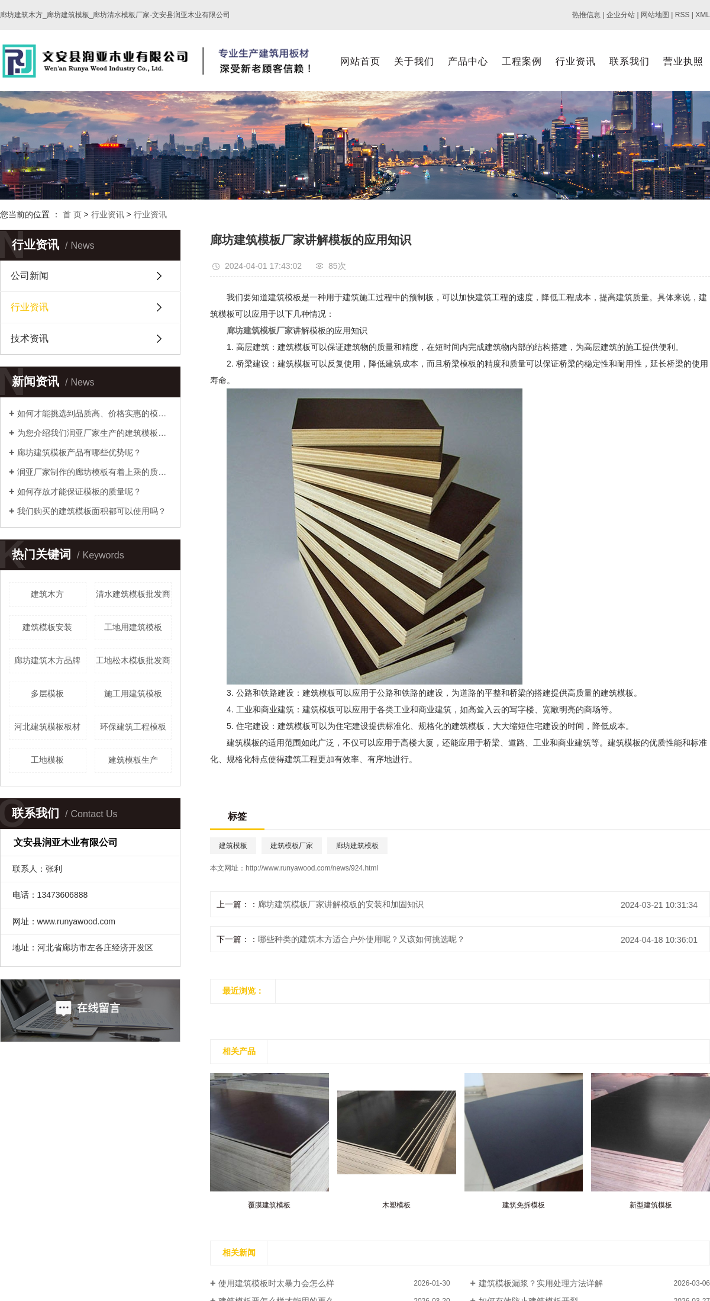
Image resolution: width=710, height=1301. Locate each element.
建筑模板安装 (47, 627)
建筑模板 (233, 845)
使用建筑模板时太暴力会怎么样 (276, 1283)
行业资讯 (576, 61)
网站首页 (360, 61)
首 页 (72, 214)
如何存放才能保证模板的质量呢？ (79, 491)
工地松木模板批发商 (133, 660)
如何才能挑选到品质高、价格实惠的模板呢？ (94, 413)
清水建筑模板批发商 (133, 594)
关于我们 (414, 61)
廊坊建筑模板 (357, 845)
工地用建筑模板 (133, 627)
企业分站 (620, 15)
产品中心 (468, 61)
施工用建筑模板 (133, 693)
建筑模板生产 (133, 759)
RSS (682, 15)
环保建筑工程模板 (133, 726)
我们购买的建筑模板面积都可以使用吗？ (91, 511)
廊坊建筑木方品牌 (47, 660)
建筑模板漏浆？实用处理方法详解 (541, 1283)
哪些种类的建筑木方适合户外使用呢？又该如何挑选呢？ (361, 939)
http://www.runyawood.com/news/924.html (312, 868)
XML (702, 15)
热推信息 (586, 15)
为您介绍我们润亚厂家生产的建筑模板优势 (94, 433)
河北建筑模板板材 (47, 726)
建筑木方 (47, 594)
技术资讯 (30, 338)
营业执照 (683, 61)
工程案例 (522, 61)
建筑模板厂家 (291, 845)
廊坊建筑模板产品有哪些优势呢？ (79, 452)
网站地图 (655, 15)
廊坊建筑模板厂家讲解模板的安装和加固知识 (341, 904)
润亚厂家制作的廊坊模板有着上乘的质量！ (94, 472)
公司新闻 (30, 276)
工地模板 (47, 759)
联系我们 (629, 61)
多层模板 (47, 693)
